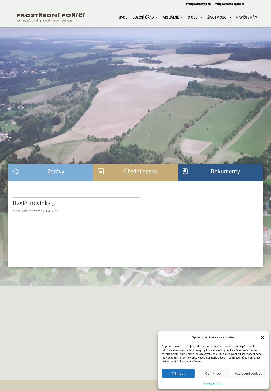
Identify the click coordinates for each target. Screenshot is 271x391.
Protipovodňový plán (198, 4)
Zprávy (56, 171)
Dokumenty (225, 171)
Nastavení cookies (248, 373)
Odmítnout (213, 373)
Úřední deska (140, 171)
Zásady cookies (213, 383)
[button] (262, 337)
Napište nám (246, 18)
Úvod (123, 18)
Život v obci (217, 18)
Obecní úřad (143, 18)
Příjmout (178, 373)
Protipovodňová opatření (229, 4)
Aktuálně (171, 18)
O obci (193, 18)
